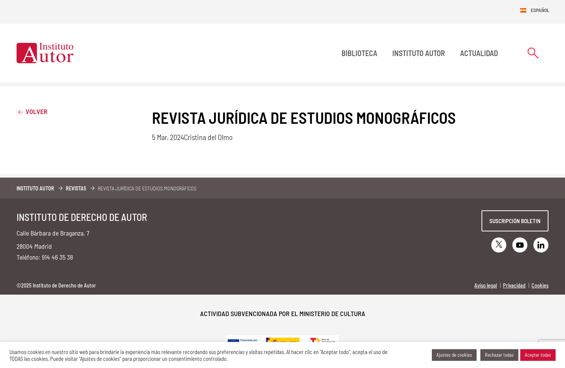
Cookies (540, 285)
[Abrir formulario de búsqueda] (533, 53)
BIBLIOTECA (359, 53)
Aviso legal (485, 285)
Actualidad (479, 53)
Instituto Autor (418, 53)
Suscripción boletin (515, 220)
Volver (32, 111)
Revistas (76, 188)
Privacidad (514, 285)
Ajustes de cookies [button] (454, 355)
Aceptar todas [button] (538, 355)
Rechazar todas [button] (499, 355)
